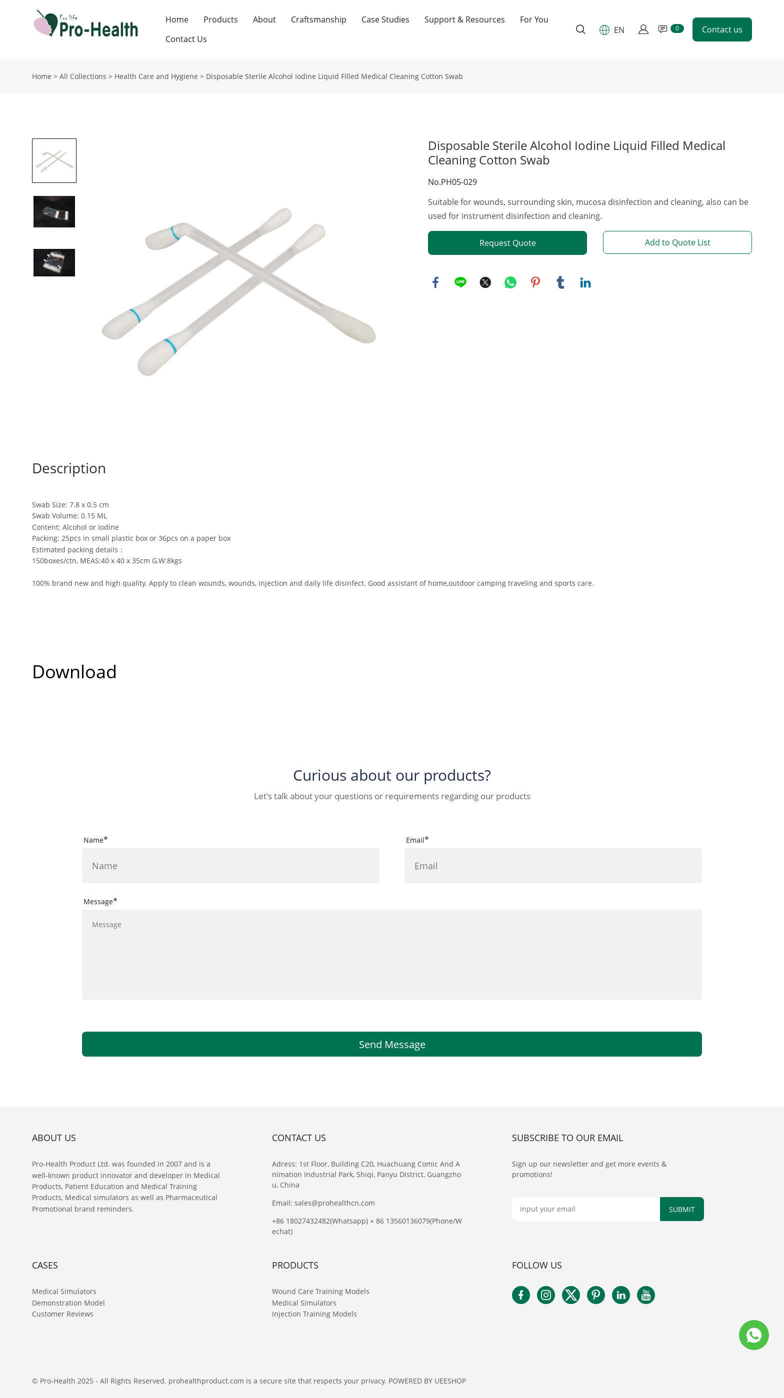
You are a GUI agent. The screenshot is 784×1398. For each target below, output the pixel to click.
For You (534, 19)
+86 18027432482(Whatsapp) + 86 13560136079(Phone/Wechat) (367, 1226)
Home (177, 19)
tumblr (560, 282)
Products (221, 19)
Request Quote (508, 242)
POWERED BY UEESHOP (427, 1381)
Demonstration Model (68, 1303)
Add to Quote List (677, 242)
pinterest (535, 282)
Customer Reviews (63, 1314)
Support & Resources (464, 19)
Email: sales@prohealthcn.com (323, 1203)
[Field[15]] (231, 865)
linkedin (585, 282)
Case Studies (386, 19)
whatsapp (510, 282)
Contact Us (186, 39)
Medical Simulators (65, 1291)
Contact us (722, 29)
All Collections (83, 76)
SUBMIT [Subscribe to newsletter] (682, 1209)
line (460, 282)
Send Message (392, 1044)
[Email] (586, 1209)
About (264, 19)
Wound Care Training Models (321, 1291)
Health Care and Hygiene (156, 76)
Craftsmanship (318, 19)
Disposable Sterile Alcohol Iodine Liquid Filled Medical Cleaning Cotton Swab (334, 76)
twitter (485, 282)
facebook (435, 282)
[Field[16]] (553, 865)
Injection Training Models (314, 1314)
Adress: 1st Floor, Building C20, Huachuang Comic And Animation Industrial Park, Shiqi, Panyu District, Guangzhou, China (366, 1174)
